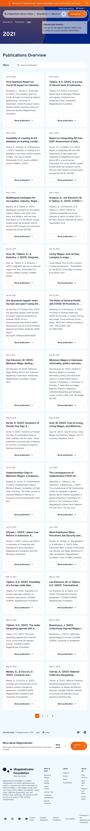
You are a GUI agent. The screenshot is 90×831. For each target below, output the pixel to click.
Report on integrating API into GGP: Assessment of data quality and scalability (65, 141)
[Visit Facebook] (5, 818)
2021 (38, 732)
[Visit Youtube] (26, 818)
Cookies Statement (44, 819)
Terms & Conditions (57, 819)
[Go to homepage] (12, 14)
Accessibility (70, 819)
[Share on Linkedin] (84, 732)
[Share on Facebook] (78, 732)
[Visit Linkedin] (19, 818)
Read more (62, 746)
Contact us (77, 14)
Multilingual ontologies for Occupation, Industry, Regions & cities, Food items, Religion (23, 201)
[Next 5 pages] (53, 716)
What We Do (7, 22)
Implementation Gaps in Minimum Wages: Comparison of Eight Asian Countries (23, 476)
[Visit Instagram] (12, 818)
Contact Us (80, 746)
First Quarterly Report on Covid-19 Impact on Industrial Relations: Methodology (22, 85)
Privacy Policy (32, 819)
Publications (19, 22)
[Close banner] (87, 3)
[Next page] (47, 716)
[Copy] (46, 732)
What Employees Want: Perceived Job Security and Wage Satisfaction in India (64, 535)
